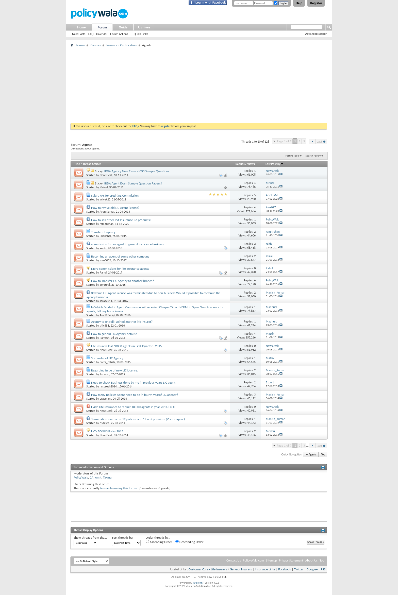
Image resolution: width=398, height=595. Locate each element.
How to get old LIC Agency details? (114, 334)
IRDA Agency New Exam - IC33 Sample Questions (136, 171)
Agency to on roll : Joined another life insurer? (122, 322)
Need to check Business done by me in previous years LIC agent (133, 382)
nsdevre (105, 423)
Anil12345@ (107, 315)
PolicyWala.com (253, 560)
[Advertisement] (199, 85)
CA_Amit (95, 477)
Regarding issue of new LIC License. (114, 370)
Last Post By (275, 164)
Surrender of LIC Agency (107, 358)
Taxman (108, 477)
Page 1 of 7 (284, 141)
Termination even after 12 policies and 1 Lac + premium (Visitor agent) (138, 419)
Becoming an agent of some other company (120, 256)
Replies (240, 164)
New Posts (79, 34)
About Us (311, 560)
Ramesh (105, 337)
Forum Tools (292, 155)
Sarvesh (104, 374)
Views (251, 164)
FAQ (91, 34)
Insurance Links (265, 569)
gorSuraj (105, 284)
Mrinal (104, 187)
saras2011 (106, 301)
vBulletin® (198, 582)
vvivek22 (105, 199)
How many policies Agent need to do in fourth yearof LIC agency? (134, 395)
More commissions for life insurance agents (120, 268)
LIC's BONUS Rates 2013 (107, 431)
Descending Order (189, 542)
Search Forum (313, 155)
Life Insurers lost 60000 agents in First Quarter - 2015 (126, 346)
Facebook (284, 569)
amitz (103, 248)
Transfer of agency (103, 232)
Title (77, 164)
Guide (123, 27)
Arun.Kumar (107, 211)
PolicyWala (81, 477)
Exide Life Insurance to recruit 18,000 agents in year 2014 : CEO (133, 407)
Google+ (312, 569)
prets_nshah (107, 362)
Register (316, 3)
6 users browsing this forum (118, 488)
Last (321, 141)
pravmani (105, 398)
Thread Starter (92, 164)
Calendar (102, 34)
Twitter (298, 569)
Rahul (103, 272)
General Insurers (241, 569)
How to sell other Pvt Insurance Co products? (121, 220)
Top (323, 454)
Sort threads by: (122, 537)
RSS (323, 569)
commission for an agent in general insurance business (127, 244)
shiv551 (104, 325)
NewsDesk (106, 175)
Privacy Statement (291, 560)
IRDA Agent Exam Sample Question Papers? (133, 183)
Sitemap (271, 560)
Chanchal (105, 236)
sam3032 (105, 260)
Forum (102, 27)
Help (299, 3)
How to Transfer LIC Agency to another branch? (122, 281)
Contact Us (233, 560)
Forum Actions (119, 34)
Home (81, 27)
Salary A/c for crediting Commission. (115, 195)
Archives (144, 27)
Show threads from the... (90, 537)
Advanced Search (316, 33)
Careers (95, 45)
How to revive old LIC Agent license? (115, 208)
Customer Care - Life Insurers (208, 569)
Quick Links (141, 34)
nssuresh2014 (108, 386)
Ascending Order (159, 542)
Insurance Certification (121, 45)
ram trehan (106, 224)
